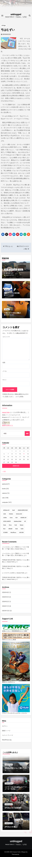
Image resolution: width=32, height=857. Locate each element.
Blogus (24, 852)
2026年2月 (5, 601)
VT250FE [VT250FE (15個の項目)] (5, 532)
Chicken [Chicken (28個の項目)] (11, 513)
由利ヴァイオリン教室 (16, 636)
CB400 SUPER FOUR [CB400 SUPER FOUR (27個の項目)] (23, 510)
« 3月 (4, 471)
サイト (4, 380)
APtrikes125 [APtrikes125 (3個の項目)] (6, 510)
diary (6, 269)
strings (4, 25)
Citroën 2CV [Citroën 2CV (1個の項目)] (19, 513)
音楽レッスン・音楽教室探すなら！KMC (16, 628)
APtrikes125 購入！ (11, 827)
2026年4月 (5, 592)
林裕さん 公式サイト (16, 662)
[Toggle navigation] (2, 16)
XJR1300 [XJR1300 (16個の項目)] (21, 532)
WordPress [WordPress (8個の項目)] (13, 532)
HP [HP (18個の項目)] (25, 521)
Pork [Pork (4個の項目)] (16, 525)
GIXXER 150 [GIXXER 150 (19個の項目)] (23, 517)
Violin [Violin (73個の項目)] (22, 528)
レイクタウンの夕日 (8, 573)
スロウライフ (8, 273)
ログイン (5, 726)
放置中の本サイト (7, 423)
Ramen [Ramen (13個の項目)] (21, 525)
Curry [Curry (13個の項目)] (11, 517)
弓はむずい (8, 29)
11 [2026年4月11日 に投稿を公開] (24, 454)
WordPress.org (6, 740)
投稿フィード (6, 730)
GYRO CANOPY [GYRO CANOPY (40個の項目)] (7, 521)
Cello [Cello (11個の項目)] (4, 513)
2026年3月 (5, 597)
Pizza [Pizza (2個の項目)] (10, 525)
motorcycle (13, 269)
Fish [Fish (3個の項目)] (16, 517)
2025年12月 (6, 611)
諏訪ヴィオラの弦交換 (11, 293)
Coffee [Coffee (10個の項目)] (5, 517)
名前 (3, 362)
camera (4, 493)
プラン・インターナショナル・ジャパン (16, 699)
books (4, 488)
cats (3, 498)
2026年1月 (5, 606)
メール (4, 371)
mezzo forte (6, 412)
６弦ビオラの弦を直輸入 (12, 313)
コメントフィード (7, 735)
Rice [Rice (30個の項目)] (4, 528)
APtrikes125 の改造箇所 (13, 808)
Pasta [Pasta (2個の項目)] (4, 525)
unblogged (16, 14)
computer (5, 502)
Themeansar (15, 854)
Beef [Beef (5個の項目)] (13, 510)
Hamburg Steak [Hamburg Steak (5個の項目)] (17, 521)
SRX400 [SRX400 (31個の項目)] (10, 528)
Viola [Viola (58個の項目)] (16, 528)
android (4, 484)
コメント (6, 337)
